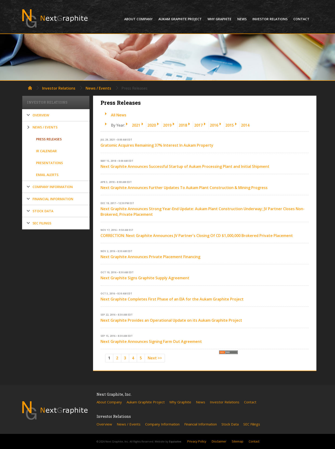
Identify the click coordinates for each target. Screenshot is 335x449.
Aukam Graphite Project (180, 19)
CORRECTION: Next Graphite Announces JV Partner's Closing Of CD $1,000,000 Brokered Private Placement (196, 235)
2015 (229, 125)
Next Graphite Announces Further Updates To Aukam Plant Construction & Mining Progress (184, 187)
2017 (198, 125)
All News (118, 115)
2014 (245, 125)
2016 (214, 125)
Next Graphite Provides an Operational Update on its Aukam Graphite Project (171, 320)
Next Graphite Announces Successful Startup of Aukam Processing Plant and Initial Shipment (184, 166)
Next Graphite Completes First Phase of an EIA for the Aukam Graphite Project (172, 299)
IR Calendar (46, 151)
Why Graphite (219, 19)
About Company (138, 19)
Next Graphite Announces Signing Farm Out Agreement (151, 341)
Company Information (53, 187)
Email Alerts (47, 174)
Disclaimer (219, 441)
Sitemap (237, 441)
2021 (136, 125)
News (242, 19)
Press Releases (49, 139)
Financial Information (53, 199)
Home (30, 88)
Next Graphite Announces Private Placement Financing (150, 256)
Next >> (155, 358)
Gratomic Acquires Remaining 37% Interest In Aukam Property (156, 145)
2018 (183, 125)
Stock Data (43, 211)
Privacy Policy (196, 441)
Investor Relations (270, 19)
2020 (151, 125)
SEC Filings (42, 223)
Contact (301, 19)
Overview (41, 115)
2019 (167, 125)
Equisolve (175, 441)
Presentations (49, 163)
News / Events (98, 88)
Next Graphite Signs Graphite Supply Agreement (144, 277)
